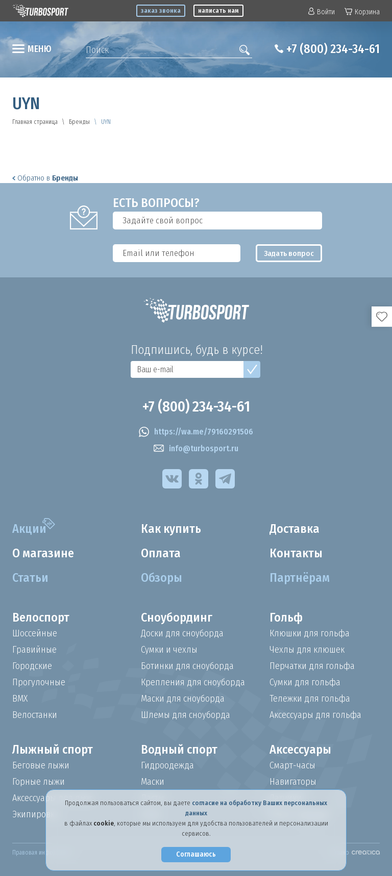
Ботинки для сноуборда (187, 666)
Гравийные (34, 649)
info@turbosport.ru (196, 449)
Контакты (296, 553)
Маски (152, 781)
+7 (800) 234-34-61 (333, 49)
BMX (20, 698)
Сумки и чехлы (169, 649)
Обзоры (161, 578)
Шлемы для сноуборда (185, 714)
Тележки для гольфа (310, 698)
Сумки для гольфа (305, 682)
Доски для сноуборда (182, 633)
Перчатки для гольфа (312, 666)
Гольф (286, 617)
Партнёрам (300, 578)
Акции (29, 529)
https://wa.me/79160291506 (196, 432)
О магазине (43, 553)
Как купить (171, 529)
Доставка (295, 529)
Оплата (161, 553)
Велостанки (34, 714)
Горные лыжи (38, 781)
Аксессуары (300, 749)
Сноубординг (176, 617)
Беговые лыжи (40, 765)
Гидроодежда (167, 765)
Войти (321, 12)
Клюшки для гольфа (310, 633)
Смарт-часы (292, 765)
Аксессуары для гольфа (315, 714)
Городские (32, 666)
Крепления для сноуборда (193, 682)
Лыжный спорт (52, 749)
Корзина (362, 12)
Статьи (30, 578)
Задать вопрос (289, 253)
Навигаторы (293, 781)
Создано (353, 852)
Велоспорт (40, 617)
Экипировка (35, 814)
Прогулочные (38, 682)
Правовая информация (42, 852)
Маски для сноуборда (183, 698)
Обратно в (45, 178)
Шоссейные (34, 633)
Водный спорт (179, 749)
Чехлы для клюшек (307, 649)
